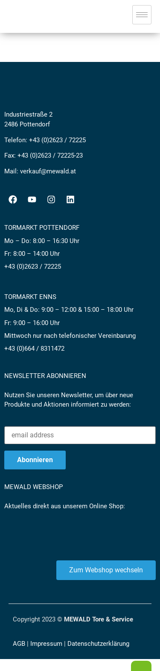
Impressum (46, 644)
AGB (19, 644)
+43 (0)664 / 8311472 (34, 348)
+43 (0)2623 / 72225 (57, 140)
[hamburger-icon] (141, 14)
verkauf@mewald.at (48, 171)
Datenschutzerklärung (98, 644)
